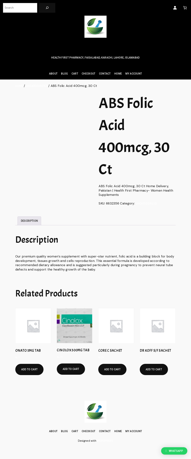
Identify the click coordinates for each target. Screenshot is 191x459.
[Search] (47, 8)
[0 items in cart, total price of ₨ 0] (185, 8)
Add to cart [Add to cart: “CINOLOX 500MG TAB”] (71, 369)
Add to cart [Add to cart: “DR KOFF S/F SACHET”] (154, 369)
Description (29, 220)
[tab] (29, 220)
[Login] (175, 8)
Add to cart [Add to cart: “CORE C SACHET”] (112, 369)
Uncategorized (36, 85)
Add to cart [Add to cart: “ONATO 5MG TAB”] (29, 369)
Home (19, 85)
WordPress (105, 440)
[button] (174, 451)
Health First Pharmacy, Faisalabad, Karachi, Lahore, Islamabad (95, 57)
